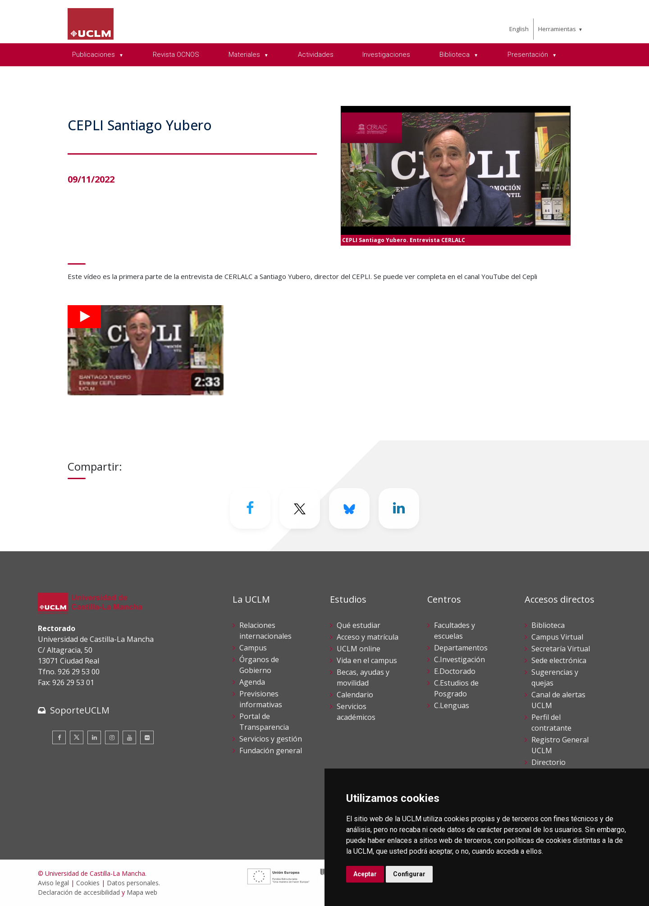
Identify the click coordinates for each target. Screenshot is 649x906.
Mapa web (142, 892)
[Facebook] (250, 508)
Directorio (548, 762)
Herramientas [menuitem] (557, 29)
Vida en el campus (367, 660)
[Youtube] (129, 737)
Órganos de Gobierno (259, 664)
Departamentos (461, 648)
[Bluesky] (349, 508)
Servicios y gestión (270, 739)
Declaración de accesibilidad (79, 892)
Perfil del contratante (551, 722)
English (519, 29)
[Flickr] (147, 737)
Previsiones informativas (260, 699)
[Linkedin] (399, 508)
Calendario (355, 695)
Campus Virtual (557, 637)
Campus (253, 648)
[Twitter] (299, 508)
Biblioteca (548, 625)
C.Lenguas (451, 705)
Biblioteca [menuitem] (455, 54)
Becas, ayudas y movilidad (363, 677)
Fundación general (270, 750)
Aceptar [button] (365, 874)
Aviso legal (53, 883)
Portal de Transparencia (264, 721)
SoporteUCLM (80, 710)
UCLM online (358, 649)
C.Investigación (459, 659)
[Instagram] (112, 737)
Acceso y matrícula (367, 637)
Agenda (252, 682)
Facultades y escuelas (454, 630)
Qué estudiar (358, 625)
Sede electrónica (558, 660)
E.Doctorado (454, 671)
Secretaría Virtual (560, 649)
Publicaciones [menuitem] (94, 54)
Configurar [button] (409, 874)
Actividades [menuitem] (316, 54)
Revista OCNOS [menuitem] (176, 54)
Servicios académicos (356, 711)
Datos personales (133, 883)
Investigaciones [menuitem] (386, 54)
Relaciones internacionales (265, 630)
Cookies (88, 883)
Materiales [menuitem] (245, 54)
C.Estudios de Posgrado (456, 688)
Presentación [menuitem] (528, 54)
